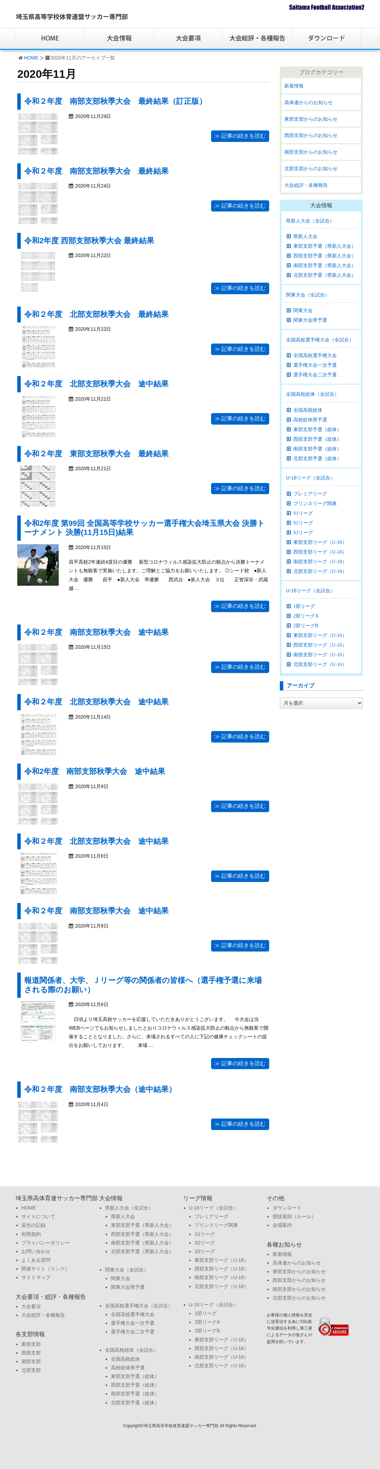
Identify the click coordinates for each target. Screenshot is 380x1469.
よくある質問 (35, 1260)
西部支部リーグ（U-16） (320, 644)
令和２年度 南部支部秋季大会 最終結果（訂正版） (115, 101)
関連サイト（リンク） (45, 1268)
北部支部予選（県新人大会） (324, 275)
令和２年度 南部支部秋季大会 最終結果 (96, 171)
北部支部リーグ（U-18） (320, 571)
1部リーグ (304, 606)
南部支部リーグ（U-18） (320, 561)
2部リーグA (306, 615)
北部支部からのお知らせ (311, 168)
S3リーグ (303, 532)
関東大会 (303, 310)
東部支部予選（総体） (317, 429)
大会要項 (31, 1306)
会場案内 (282, 1225)
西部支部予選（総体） (317, 439)
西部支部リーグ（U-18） (320, 551)
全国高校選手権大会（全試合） (320, 340)
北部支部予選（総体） (317, 458)
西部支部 (31, 1353)
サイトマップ (35, 1277)
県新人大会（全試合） (310, 220)
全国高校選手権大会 (315, 355)
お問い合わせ (35, 1251)
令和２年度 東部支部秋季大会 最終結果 (96, 453)
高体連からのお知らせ (308, 102)
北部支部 (31, 1370)
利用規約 (31, 1234)
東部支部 (31, 1344)
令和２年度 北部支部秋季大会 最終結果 (96, 314)
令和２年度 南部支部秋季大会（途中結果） (100, 1089)
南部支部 (31, 1361)
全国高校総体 (307, 410)
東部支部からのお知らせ (311, 119)
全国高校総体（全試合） (312, 394)
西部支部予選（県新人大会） (324, 255)
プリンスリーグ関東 (315, 503)
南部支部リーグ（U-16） (320, 654)
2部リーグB (305, 625)
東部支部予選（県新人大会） (324, 246)
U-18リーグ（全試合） (310, 478)
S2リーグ (303, 522)
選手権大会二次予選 (315, 374)
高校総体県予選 (310, 419)
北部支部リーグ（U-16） (320, 664)
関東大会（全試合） (308, 295)
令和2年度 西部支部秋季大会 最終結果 (89, 240)
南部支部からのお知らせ (311, 152)
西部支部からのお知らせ (311, 135)
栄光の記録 (33, 1225)
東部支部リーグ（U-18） (320, 542)
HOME (31, 58)
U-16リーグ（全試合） (310, 590)
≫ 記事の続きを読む (240, 136)
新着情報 (294, 86)
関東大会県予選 (310, 320)
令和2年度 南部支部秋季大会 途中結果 (94, 771)
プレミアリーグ (310, 493)
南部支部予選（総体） (317, 448)
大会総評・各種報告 (306, 185)
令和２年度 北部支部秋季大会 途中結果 (96, 384)
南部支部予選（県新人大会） (324, 265)
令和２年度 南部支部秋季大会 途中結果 (96, 632)
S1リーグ (303, 513)
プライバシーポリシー (45, 1243)
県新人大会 (305, 236)
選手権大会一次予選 (315, 365)
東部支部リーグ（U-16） (320, 635)
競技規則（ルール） (294, 1216)
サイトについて (38, 1216)
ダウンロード (287, 1208)
